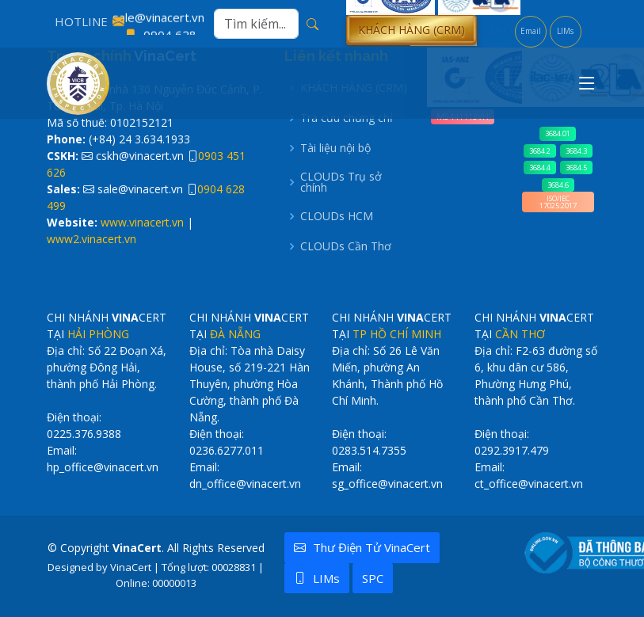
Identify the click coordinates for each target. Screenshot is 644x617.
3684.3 (576, 151)
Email (530, 30)
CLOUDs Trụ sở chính (341, 182)
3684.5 (576, 167)
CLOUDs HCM (336, 216)
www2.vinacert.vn (91, 238)
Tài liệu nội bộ (335, 148)
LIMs (565, 30)
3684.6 (558, 185)
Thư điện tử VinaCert (362, 547)
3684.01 (557, 133)
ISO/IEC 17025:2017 (558, 202)
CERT (496, 30)
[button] (411, 30)
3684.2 (540, 151)
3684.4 (540, 167)
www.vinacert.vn (142, 222)
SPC (372, 578)
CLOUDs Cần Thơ (345, 246)
